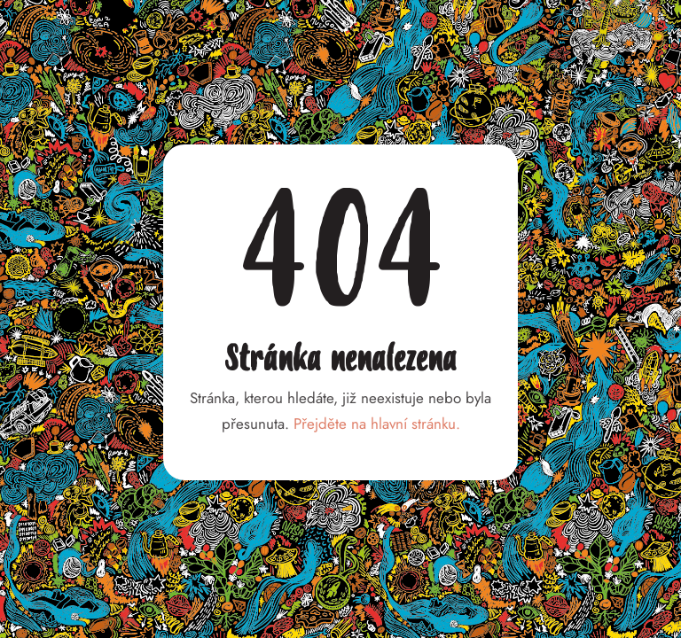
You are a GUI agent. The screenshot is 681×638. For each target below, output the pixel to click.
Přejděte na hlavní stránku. (377, 423)
